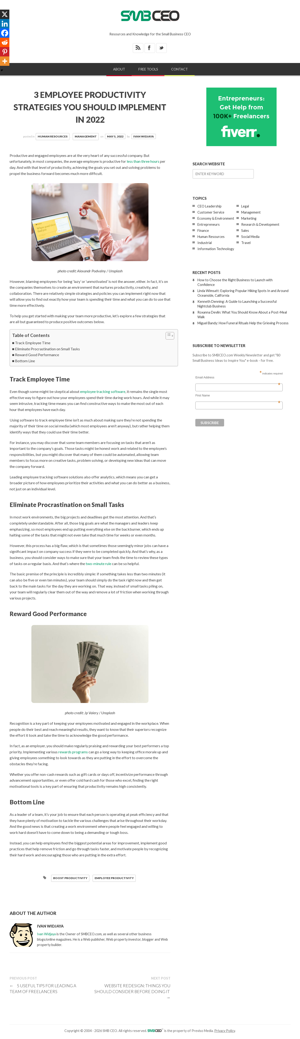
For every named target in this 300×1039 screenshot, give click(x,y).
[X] (4, 14)
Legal (245, 206)
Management (86, 136)
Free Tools (148, 69)
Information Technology (215, 249)
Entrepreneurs (208, 224)
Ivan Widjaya (143, 136)
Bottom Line (25, 361)
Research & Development (260, 224)
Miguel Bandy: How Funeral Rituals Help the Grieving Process (243, 323)
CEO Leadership (209, 206)
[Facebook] (4, 33)
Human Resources (52, 136)
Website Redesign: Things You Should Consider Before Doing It (132, 991)
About (119, 69)
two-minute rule (98, 563)
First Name (237, 395)
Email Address (237, 377)
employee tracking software (102, 391)
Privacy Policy (224, 1031)
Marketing (248, 218)
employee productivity (114, 878)
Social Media (250, 237)
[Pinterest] (4, 51)
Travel (246, 243)
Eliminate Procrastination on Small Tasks (47, 349)
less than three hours (143, 161)
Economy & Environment (215, 218)
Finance (203, 231)
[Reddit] (4, 42)
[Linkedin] (4, 23)
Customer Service (210, 212)
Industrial (204, 243)
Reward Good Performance (37, 354)
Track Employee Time (32, 342)
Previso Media (202, 1031)
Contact (179, 69)
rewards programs (73, 752)
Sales (245, 231)
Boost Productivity (70, 878)
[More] (4, 61)
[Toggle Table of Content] (167, 336)
